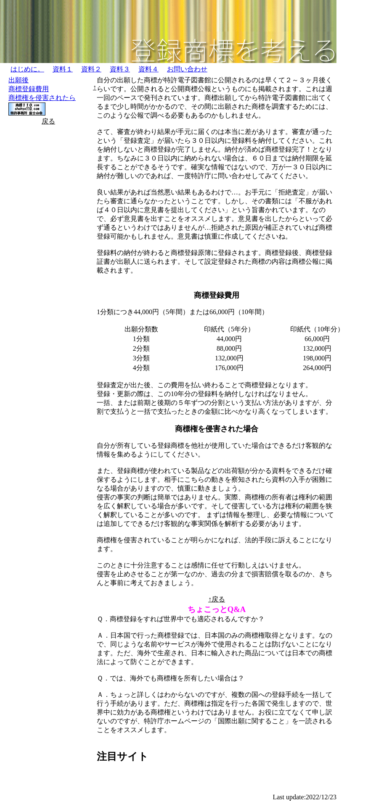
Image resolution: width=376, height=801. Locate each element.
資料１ (63, 69)
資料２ (91, 69)
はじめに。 (27, 69)
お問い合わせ (187, 69)
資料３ (120, 69)
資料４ (148, 69)
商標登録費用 (28, 88)
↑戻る (216, 599)
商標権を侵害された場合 (216, 429)
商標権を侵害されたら (42, 97)
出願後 (18, 80)
